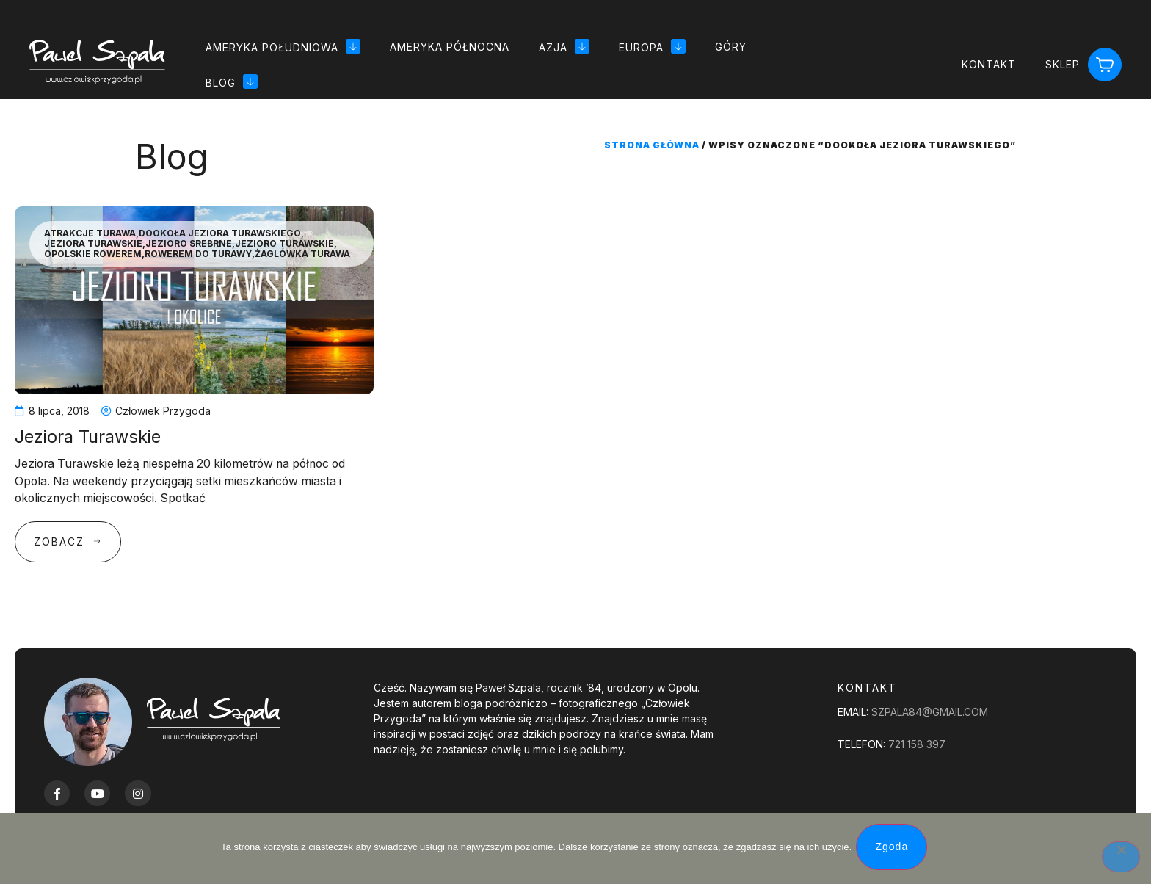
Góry (731, 46)
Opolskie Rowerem (93, 254)
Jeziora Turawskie (93, 244)
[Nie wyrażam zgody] (1121, 858)
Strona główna (652, 145)
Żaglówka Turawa (302, 254)
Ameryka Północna (449, 46)
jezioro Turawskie (284, 244)
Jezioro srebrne (188, 244)
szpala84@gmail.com (929, 712)
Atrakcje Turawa (90, 233)
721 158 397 (916, 744)
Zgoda (894, 849)
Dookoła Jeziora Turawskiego (220, 233)
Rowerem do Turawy (198, 254)
